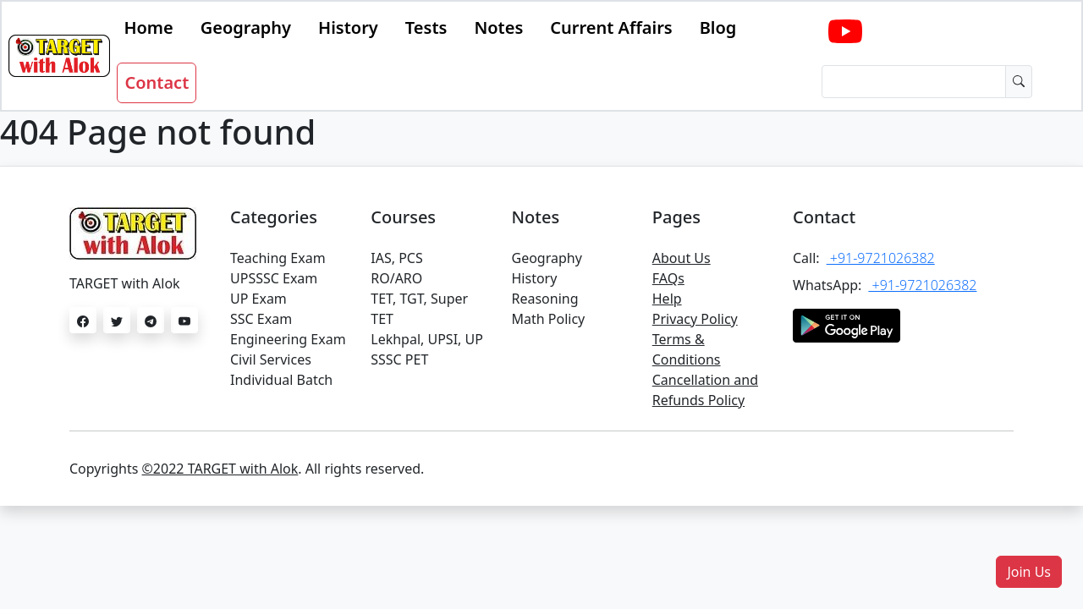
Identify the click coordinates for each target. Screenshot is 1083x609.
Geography (246, 27)
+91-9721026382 (881, 258)
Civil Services (270, 359)
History (348, 27)
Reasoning (545, 298)
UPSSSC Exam (273, 278)
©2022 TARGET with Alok (220, 468)
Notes (498, 27)
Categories (273, 217)
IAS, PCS (396, 258)
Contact (156, 82)
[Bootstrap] (59, 56)
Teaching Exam (278, 258)
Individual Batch (281, 379)
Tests (426, 27)
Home (148, 27)
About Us (681, 258)
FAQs (668, 278)
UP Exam (258, 298)
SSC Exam (261, 319)
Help (667, 298)
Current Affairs (611, 27)
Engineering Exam (288, 339)
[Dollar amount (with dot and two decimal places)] (914, 81)
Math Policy (548, 319)
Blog (718, 27)
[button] (1029, 572)
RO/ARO (396, 278)
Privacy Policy (695, 319)
